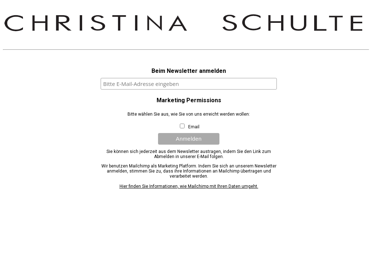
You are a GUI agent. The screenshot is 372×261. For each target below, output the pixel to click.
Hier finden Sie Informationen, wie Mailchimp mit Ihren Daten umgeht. (189, 186)
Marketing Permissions (189, 100)
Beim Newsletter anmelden (188, 70)
